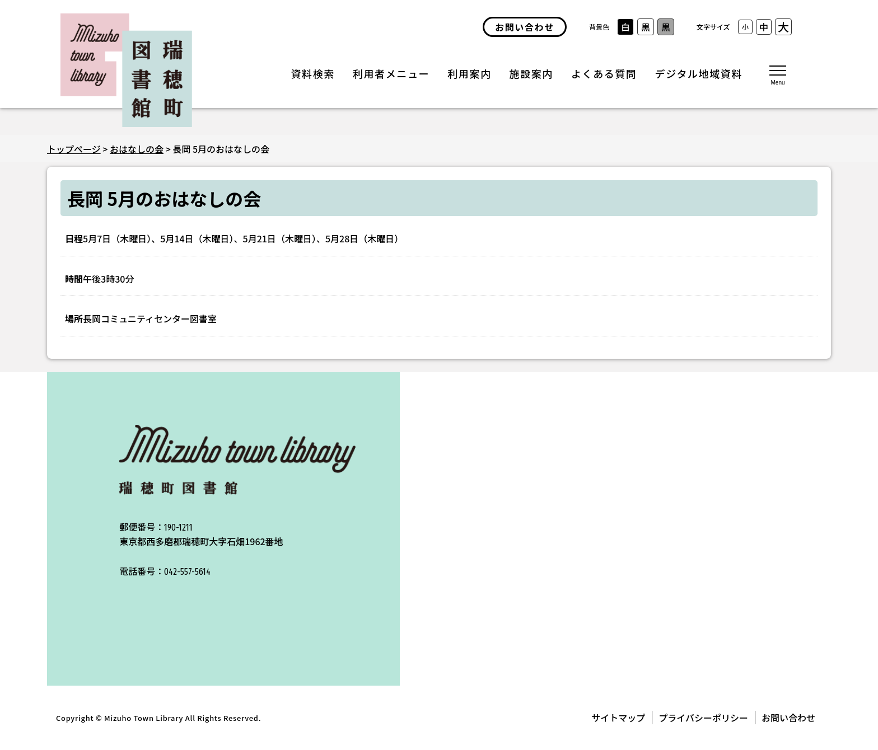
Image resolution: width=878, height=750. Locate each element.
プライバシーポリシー (703, 717)
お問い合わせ (788, 717)
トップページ (74, 149)
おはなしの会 (137, 149)
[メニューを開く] (778, 74)
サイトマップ (618, 717)
